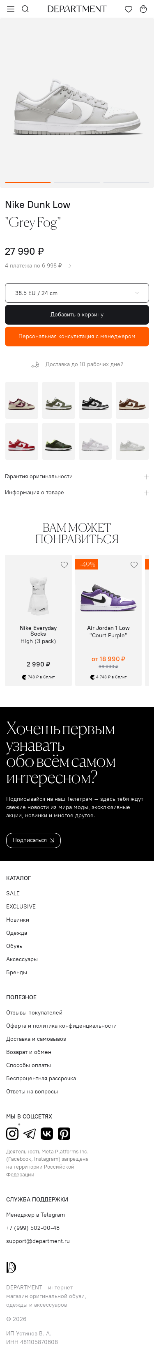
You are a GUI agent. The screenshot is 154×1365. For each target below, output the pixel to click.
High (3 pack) (38, 641)
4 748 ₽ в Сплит (108, 677)
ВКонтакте (47, 1134)
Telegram (29, 1134)
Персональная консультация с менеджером (77, 336)
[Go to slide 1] (28, 182)
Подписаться (33, 840)
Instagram (12, 1134)
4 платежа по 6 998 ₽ (38, 266)
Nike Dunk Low (37, 204)
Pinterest (64, 1134)
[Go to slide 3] (126, 182)
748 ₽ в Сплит (38, 677)
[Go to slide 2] (77, 182)
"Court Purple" (108, 636)
